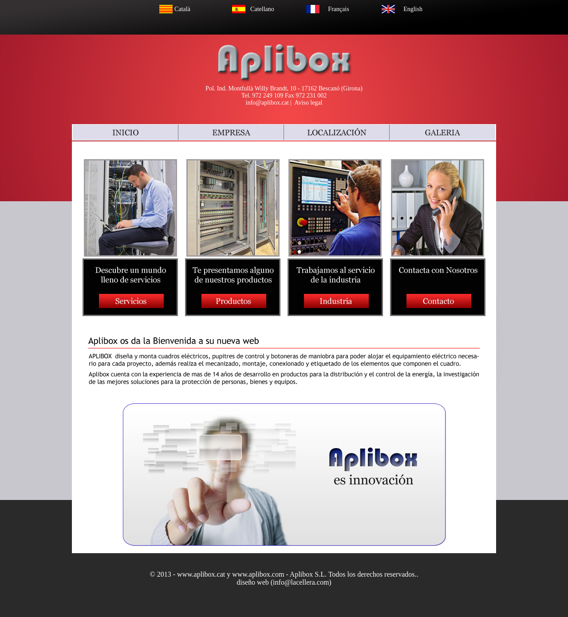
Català (182, 9)
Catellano (262, 9)
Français (338, 9)
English (412, 9)
